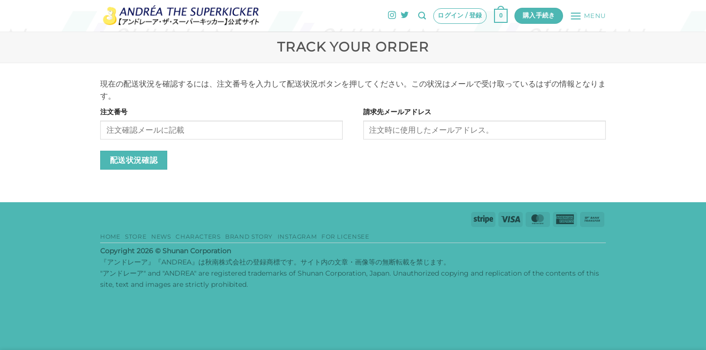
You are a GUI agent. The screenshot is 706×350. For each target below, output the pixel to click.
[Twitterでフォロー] (404, 15)
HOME (110, 236)
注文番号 (113, 111)
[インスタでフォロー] (392, 15)
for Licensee (345, 236)
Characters (198, 236)
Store (135, 236)
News (161, 236)
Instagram (297, 236)
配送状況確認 (134, 160)
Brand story (249, 236)
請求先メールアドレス (397, 111)
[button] (422, 15)
